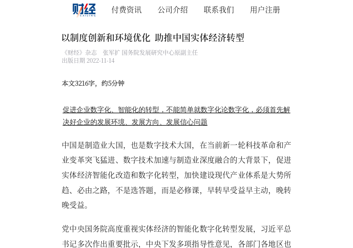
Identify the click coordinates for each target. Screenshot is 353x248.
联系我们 (219, 9)
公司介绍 (173, 9)
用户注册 (265, 9)
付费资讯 (126, 9)
